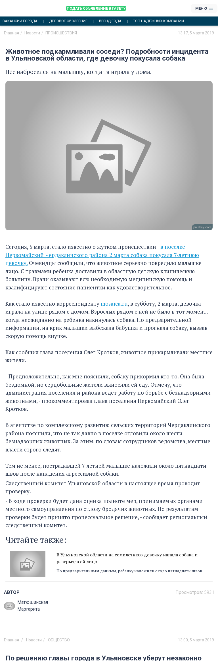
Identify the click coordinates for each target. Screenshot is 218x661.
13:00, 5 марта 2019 (196, 640)
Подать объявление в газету (96, 8)
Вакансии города (20, 21)
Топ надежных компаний (158, 21)
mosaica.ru (114, 303)
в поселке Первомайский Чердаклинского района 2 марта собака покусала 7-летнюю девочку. (102, 254)
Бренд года (110, 21)
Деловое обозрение (68, 21)
